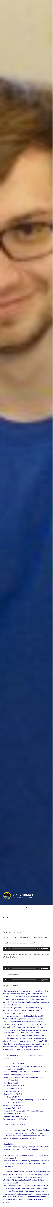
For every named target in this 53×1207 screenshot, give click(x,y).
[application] (26, 949)
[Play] (6, 949)
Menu (26, 908)
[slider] (24, 948)
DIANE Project (23, 895)
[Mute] (42, 949)
